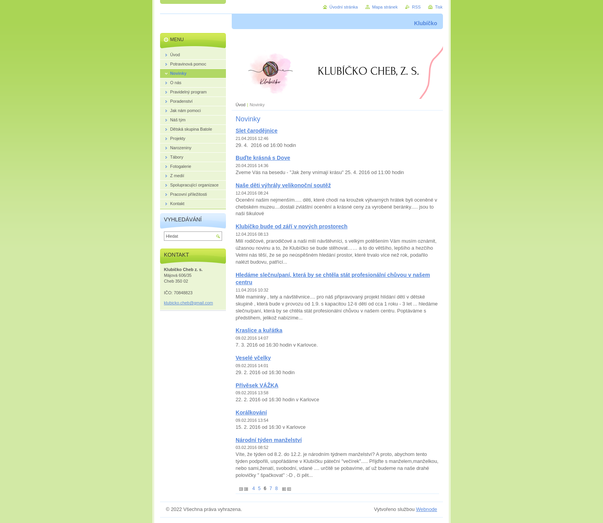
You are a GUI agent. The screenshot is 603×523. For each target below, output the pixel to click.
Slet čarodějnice (256, 131)
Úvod (240, 104)
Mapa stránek (385, 7)
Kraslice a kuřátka (259, 330)
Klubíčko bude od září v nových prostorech (292, 226)
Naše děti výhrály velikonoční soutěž (283, 185)
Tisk (439, 7)
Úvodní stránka (343, 7)
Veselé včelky (253, 358)
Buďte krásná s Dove (263, 158)
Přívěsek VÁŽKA (257, 385)
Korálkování (251, 412)
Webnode (426, 509)
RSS (416, 7)
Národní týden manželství (269, 440)
